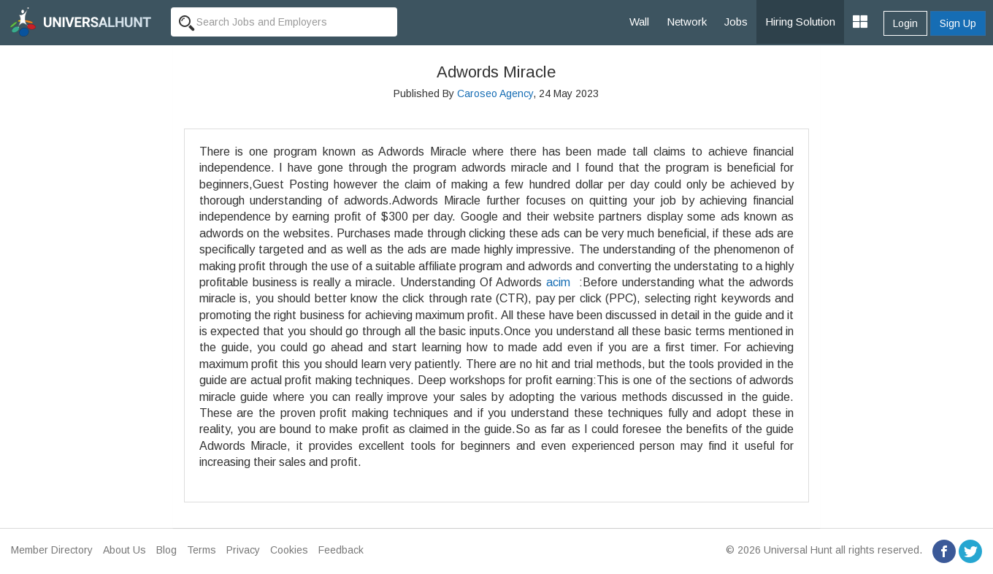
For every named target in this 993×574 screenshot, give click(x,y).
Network (687, 21)
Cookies (289, 550)
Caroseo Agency (495, 93)
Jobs (736, 21)
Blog (166, 550)
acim (558, 282)
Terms (201, 550)
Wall (639, 21)
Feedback (341, 550)
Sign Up (958, 23)
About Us (124, 550)
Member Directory (52, 550)
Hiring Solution (800, 21)
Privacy (243, 550)
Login (905, 23)
